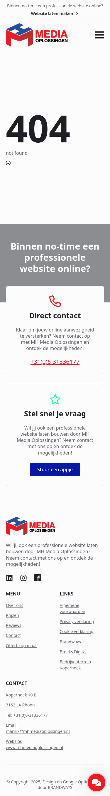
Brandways (70, 641)
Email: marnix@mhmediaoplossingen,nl (38, 728)
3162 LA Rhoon (20, 705)
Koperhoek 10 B (21, 695)
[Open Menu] (99, 35)
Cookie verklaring (77, 631)
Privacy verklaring (77, 621)
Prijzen (12, 615)
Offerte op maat (21, 645)
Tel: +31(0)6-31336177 (27, 715)
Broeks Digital (73, 651)
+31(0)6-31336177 (55, 362)
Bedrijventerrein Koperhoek (75, 665)
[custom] (9, 577)
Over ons (14, 605)
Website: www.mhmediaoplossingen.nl (34, 744)
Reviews (13, 625)
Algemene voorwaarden (72, 608)
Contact (13, 635)
